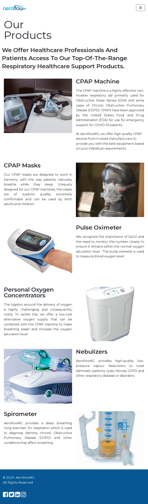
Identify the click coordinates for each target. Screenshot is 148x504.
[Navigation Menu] (140, 7)
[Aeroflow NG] (14, 7)
